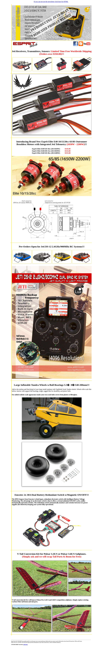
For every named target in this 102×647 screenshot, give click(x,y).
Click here (25, 644)
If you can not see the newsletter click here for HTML (51, 1)
